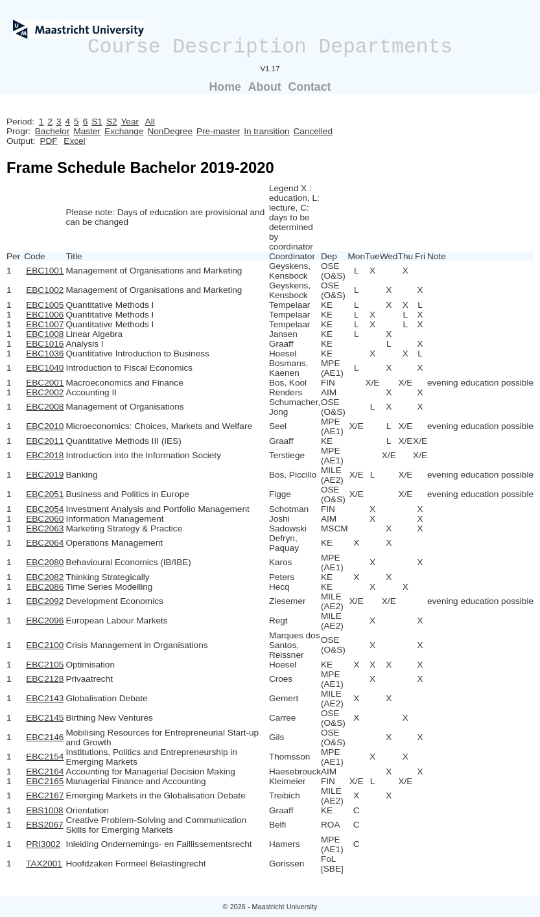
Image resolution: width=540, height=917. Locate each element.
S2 (111, 121)
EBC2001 (45, 383)
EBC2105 (45, 664)
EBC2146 (45, 737)
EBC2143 (45, 698)
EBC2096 (45, 620)
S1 (96, 121)
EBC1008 (45, 334)
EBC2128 (45, 679)
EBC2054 (45, 509)
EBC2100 (45, 645)
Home (225, 86)
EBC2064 (45, 543)
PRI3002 (43, 844)
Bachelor (52, 131)
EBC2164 (45, 771)
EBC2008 (45, 407)
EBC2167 (45, 795)
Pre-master (218, 131)
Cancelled (313, 131)
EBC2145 (45, 718)
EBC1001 (45, 270)
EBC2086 (45, 587)
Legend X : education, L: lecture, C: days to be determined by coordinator (294, 217)
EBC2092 (45, 601)
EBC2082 (45, 577)
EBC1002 (45, 290)
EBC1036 (45, 353)
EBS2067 (44, 825)
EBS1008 (44, 810)
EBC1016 (45, 344)
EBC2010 (45, 426)
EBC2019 (45, 475)
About (264, 86)
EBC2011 (45, 441)
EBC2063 (45, 528)
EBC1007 (45, 324)
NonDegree (170, 131)
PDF (48, 141)
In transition (266, 131)
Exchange (123, 131)
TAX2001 (44, 863)
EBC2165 (45, 781)
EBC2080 (45, 562)
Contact (309, 86)
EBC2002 (45, 392)
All (150, 121)
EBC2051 (45, 494)
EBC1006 (45, 314)
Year (130, 121)
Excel (74, 141)
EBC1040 (45, 368)
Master (86, 131)
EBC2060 (45, 519)
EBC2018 (45, 455)
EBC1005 (45, 305)
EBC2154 (45, 756)
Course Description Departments (270, 47)
